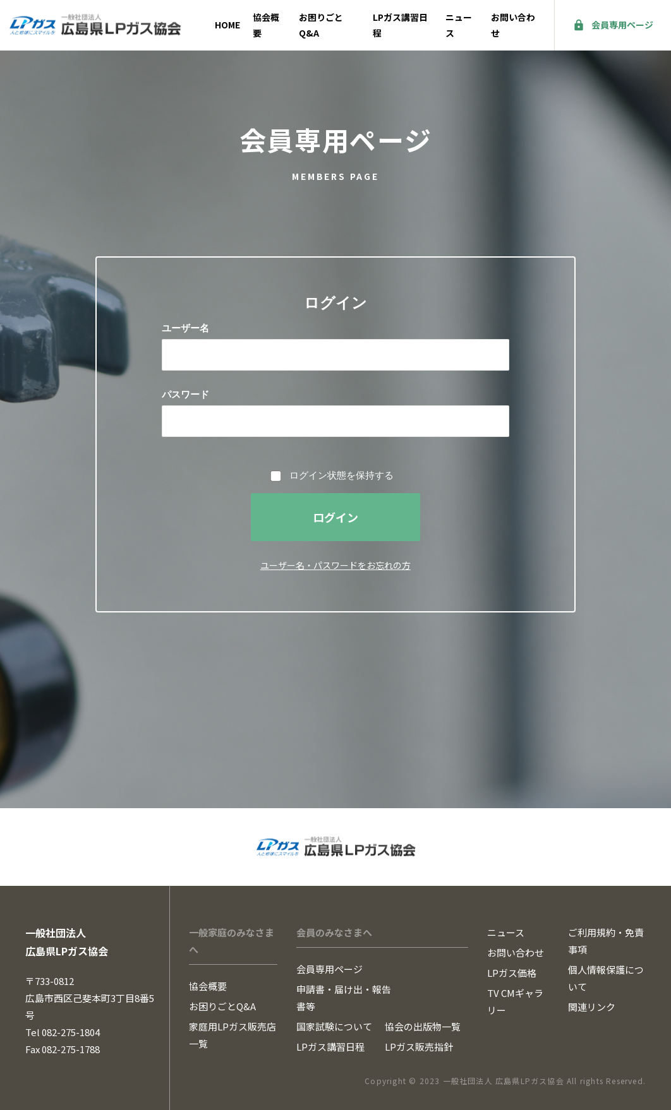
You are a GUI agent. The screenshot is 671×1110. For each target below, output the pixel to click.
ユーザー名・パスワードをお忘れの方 (335, 565)
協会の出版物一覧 (423, 1026)
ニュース (458, 25)
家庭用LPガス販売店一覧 (232, 1035)
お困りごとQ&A (321, 25)
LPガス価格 (511, 972)
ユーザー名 (185, 328)
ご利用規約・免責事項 (606, 941)
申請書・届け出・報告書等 (343, 997)
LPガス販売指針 (419, 1046)
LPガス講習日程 (400, 25)
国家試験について (334, 1026)
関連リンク (591, 1006)
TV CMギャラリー (515, 1001)
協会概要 (266, 25)
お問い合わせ (513, 25)
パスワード (185, 394)
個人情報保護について (606, 978)
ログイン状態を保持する (341, 475)
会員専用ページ (622, 24)
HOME (227, 24)
